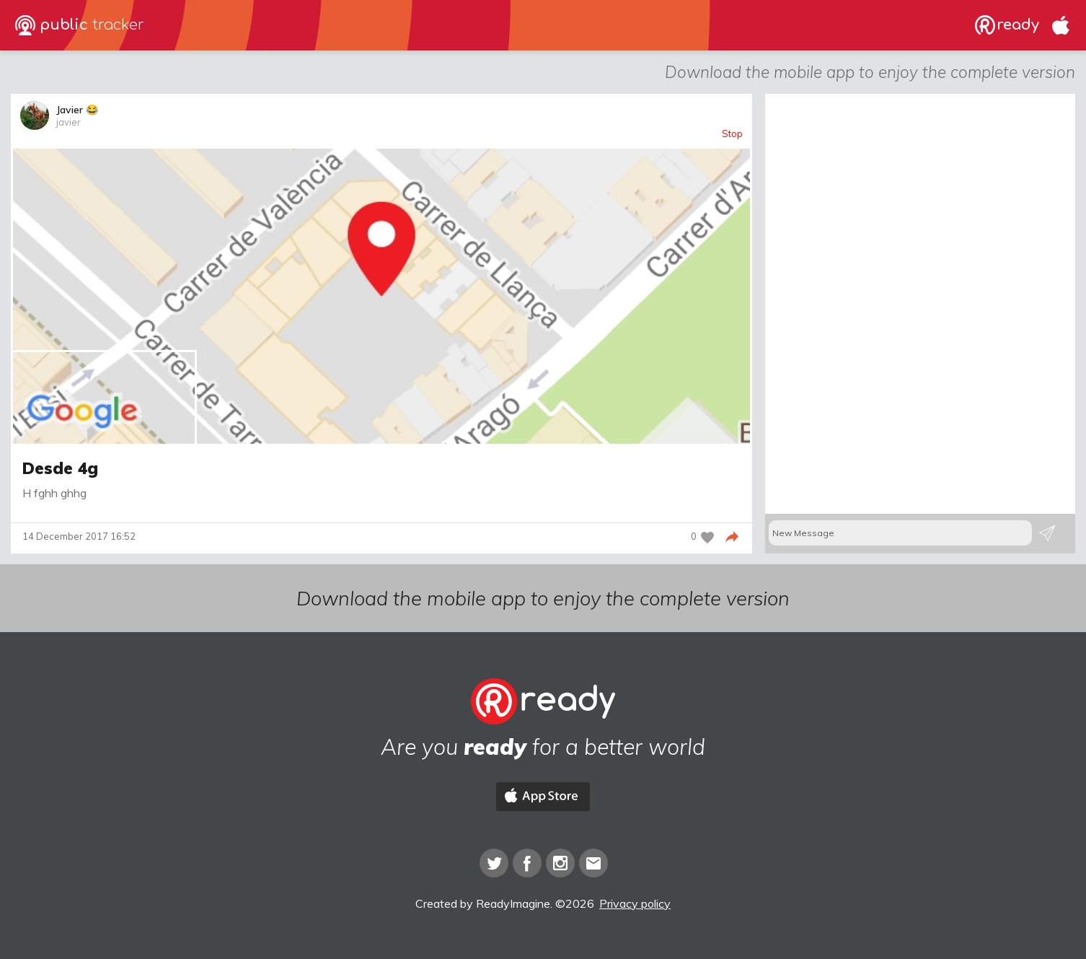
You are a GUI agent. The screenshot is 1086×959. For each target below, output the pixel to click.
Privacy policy (635, 903)
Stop (732, 133)
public (79, 25)
